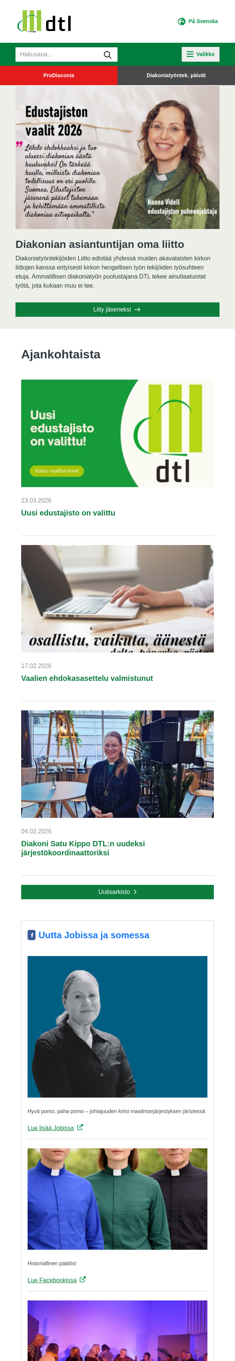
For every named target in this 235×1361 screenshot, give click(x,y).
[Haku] (66, 54)
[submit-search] (108, 54)
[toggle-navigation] (201, 54)
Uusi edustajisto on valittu (68, 513)
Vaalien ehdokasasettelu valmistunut (87, 678)
